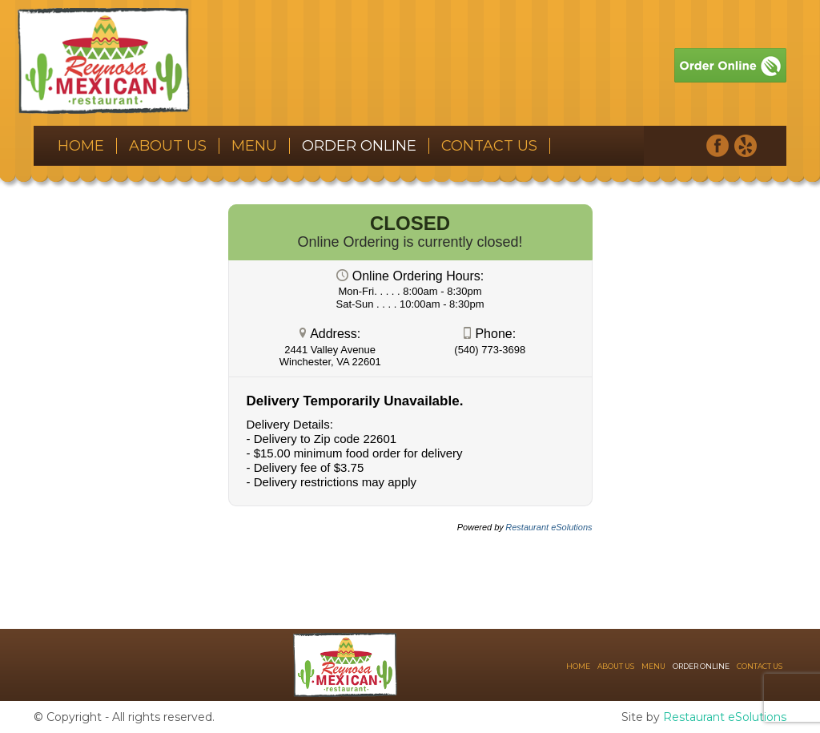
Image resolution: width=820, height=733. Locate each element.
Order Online (359, 146)
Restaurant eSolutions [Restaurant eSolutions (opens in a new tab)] (548, 527)
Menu (254, 146)
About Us (168, 146)
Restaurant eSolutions (724, 717)
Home (81, 146)
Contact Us (489, 146)
